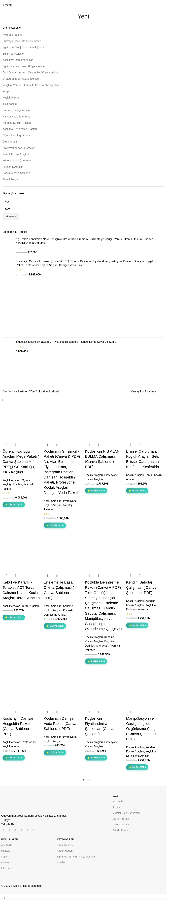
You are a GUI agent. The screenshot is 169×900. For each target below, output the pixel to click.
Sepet (4, 856)
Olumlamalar (10, 141)
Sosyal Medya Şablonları (17, 173)
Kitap (6, 91)
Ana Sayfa (9, 391)
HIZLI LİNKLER (9, 839)
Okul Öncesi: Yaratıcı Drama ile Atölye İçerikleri (31, 72)
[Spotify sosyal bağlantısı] (34, 830)
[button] (7, 445)
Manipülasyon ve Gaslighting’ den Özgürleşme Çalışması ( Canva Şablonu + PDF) (144, 728)
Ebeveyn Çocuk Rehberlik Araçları (23, 41)
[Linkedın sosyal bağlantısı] (27, 830)
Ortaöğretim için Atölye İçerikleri (21, 78)
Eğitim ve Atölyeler (14, 53)
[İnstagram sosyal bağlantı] (9, 830)
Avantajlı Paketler (13, 34)
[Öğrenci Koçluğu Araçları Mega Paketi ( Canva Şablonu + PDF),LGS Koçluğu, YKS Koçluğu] (21, 422)
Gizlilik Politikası (121, 818)
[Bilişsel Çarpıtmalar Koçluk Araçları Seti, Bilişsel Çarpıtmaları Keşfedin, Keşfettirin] (145, 422)
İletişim (116, 807)
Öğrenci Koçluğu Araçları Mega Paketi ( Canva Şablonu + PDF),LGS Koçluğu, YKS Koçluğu (21, 461)
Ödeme (5, 862)
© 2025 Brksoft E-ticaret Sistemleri (21, 885)
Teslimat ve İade (121, 824)
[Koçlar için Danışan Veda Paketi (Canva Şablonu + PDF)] (63, 689)
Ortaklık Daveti (120, 830)
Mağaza (5, 850)
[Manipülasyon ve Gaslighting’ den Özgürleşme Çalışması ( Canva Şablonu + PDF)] (145, 689)
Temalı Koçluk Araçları (16, 154)
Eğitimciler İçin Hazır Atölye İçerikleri (76, 856)
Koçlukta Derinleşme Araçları (20, 129)
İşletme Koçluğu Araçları (17, 110)
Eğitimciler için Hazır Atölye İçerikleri (24, 66)
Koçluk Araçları (11, 97)
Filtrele (11, 216)
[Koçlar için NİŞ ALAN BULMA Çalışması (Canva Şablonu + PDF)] (104, 422)
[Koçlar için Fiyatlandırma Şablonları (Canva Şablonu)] (104, 689)
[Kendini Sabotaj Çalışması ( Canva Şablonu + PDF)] (145, 552)
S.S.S (116, 795)
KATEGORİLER (65, 839)
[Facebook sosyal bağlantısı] (3, 830)
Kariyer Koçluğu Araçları (17, 116)
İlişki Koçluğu (10, 104)
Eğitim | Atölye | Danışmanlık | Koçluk (25, 47)
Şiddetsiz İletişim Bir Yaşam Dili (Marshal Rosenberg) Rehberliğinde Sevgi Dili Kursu (66, 341)
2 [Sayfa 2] (83, 780)
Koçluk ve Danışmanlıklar (18, 59)
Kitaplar (61, 862)
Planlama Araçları (13, 166)
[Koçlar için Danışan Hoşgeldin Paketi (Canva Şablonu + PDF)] (21, 689)
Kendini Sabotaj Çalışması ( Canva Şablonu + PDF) (141, 587)
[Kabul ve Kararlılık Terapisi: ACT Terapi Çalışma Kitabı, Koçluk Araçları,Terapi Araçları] (21, 552)
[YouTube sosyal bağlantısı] (15, 830)
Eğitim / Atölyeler (65, 845)
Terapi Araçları (11, 179)
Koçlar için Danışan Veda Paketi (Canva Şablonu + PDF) (60, 723)
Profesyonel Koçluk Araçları (19, 148)
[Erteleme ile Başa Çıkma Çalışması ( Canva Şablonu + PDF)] (63, 552)
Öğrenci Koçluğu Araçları (17, 135)
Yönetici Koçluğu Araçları (17, 160)
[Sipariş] (147, 391)
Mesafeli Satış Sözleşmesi (126, 813)
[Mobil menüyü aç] (7, 5)
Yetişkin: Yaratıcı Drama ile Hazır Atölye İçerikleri (31, 85)
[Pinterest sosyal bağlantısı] (21, 830)
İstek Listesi (7, 868)
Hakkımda (118, 801)
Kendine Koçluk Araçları (17, 122)
